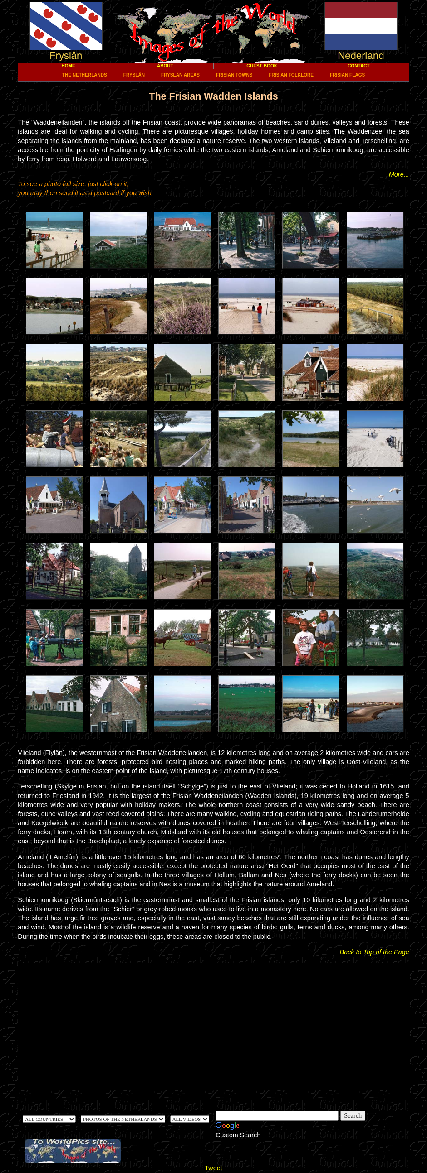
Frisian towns (234, 74)
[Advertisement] (213, 1026)
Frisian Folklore (291, 74)
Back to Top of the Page (374, 952)
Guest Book (261, 65)
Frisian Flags (347, 74)
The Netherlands (84, 74)
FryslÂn (134, 74)
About (165, 65)
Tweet (213, 1168)
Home (68, 65)
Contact (359, 65)
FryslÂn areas (180, 74)
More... (399, 174)
